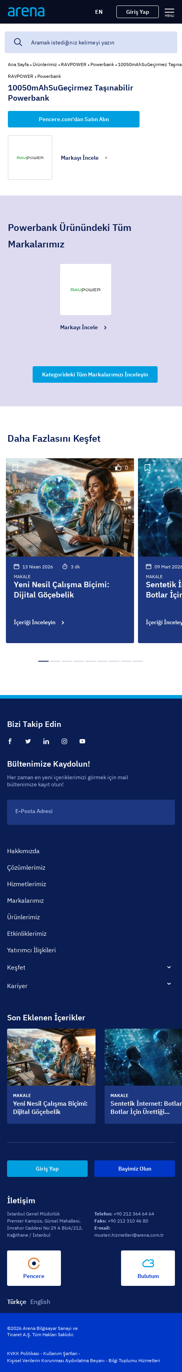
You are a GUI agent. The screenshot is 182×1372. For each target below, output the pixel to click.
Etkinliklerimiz (26, 933)
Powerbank (102, 64)
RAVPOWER (73, 64)
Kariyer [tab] (17, 986)
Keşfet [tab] (16, 967)
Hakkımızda (23, 851)
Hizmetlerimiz (26, 884)
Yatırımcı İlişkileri (31, 950)
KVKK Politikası (23, 1353)
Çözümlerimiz (26, 867)
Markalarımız (25, 900)
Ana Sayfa (18, 64)
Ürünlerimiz (45, 64)
